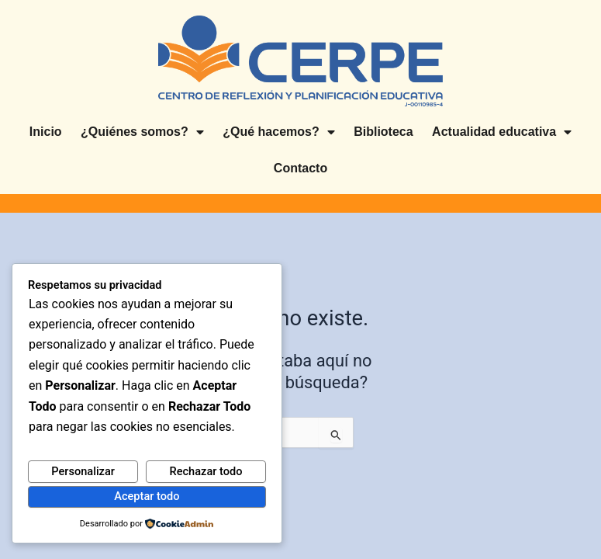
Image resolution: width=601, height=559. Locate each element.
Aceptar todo (146, 496)
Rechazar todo (206, 471)
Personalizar (83, 471)
